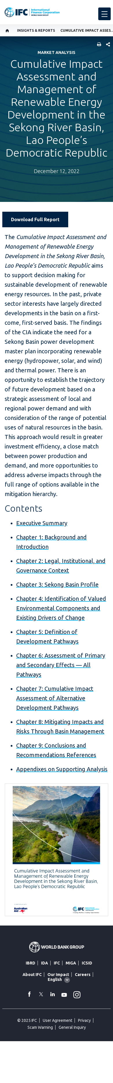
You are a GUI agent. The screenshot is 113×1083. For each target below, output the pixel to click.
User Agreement (57, 1020)
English (55, 979)
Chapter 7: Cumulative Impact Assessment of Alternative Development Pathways (54, 698)
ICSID (87, 963)
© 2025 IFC (27, 1020)
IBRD (30, 963)
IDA (44, 963)
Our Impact (58, 974)
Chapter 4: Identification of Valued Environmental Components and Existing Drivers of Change (61, 608)
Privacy (84, 1020)
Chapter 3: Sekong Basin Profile (57, 584)
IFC (57, 963)
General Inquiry (72, 1027)
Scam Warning (40, 1027)
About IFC (32, 974)
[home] (7, 30)
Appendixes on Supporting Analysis (62, 769)
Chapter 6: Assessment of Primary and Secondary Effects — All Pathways (60, 665)
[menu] (104, 13)
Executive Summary (41, 523)
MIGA (71, 963)
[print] (98, 45)
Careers (82, 974)
